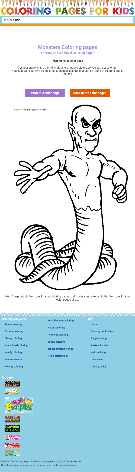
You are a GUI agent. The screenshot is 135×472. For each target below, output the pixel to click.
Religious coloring (58, 334)
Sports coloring (56, 341)
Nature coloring (56, 327)
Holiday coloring (14, 366)
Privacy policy (98, 366)
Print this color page (45, 93)
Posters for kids (99, 345)
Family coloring (13, 352)
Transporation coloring (60, 348)
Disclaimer (97, 359)
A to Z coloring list (58, 355)
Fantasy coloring (14, 359)
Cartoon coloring (14, 331)
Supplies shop (99, 338)
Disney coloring (13, 338)
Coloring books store (102, 331)
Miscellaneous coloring (61, 320)
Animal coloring (13, 324)
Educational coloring (16, 345)
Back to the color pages (89, 93)
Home (94, 324)
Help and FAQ (98, 352)
